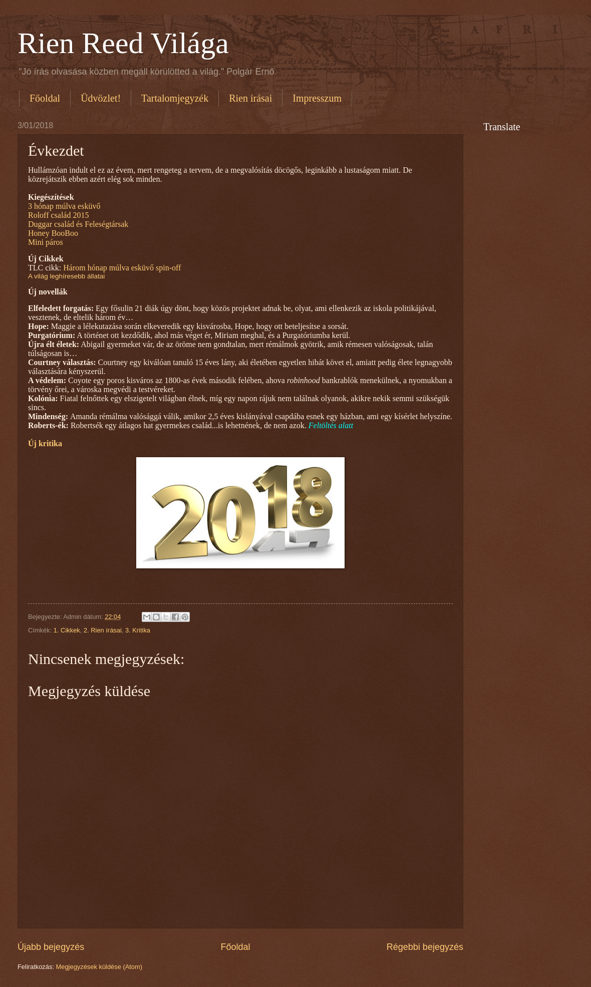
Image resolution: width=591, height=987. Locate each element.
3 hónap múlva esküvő (64, 206)
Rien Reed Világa (123, 43)
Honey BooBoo (53, 233)
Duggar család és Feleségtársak (78, 224)
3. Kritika (137, 630)
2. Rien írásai (103, 630)
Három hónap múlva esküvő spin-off (123, 267)
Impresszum (317, 98)
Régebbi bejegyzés (425, 947)
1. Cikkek (67, 630)
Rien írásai (250, 98)
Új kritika (45, 443)
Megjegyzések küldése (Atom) (99, 966)
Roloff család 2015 (58, 215)
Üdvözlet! (101, 98)
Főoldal (45, 98)
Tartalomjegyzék (174, 98)
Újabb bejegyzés (51, 947)
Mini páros (45, 242)
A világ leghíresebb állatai (66, 276)
